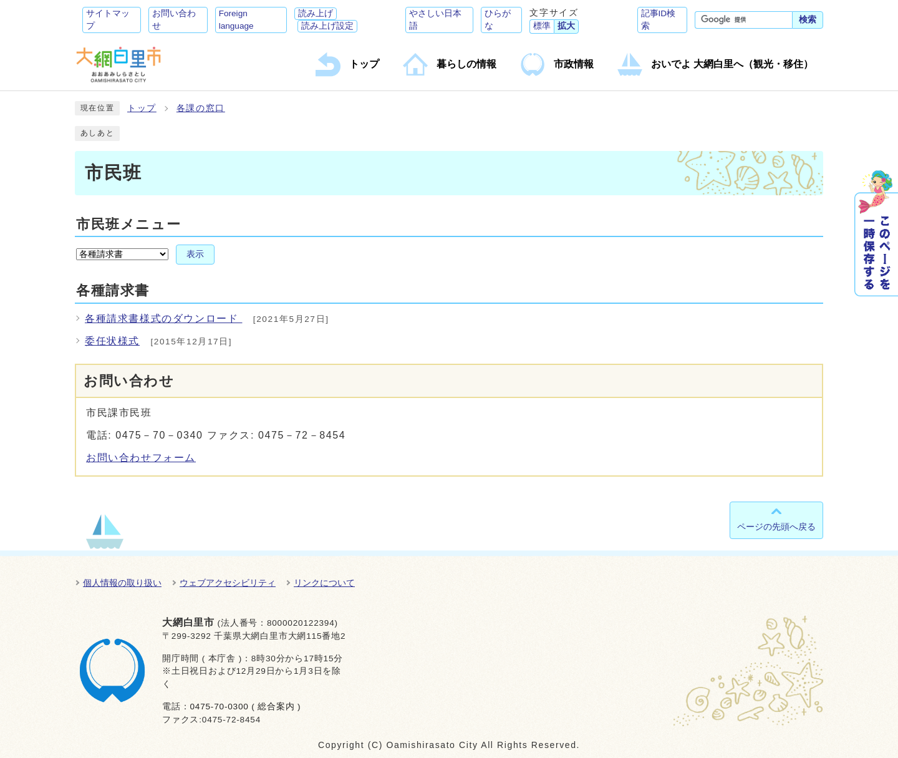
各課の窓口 (200, 108)
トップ (142, 108)
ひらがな (498, 20)
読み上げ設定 (327, 26)
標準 (542, 26)
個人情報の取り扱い (122, 583)
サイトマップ (108, 20)
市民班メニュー (128, 224)
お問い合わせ (174, 20)
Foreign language (236, 20)
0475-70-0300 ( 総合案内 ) (245, 706)
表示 (195, 254)
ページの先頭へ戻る (776, 527)
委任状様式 (112, 341)
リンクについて (324, 583)
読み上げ (315, 13)
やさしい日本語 (435, 20)
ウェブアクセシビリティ (228, 583)
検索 (807, 19)
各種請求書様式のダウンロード (163, 318)
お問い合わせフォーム (141, 457)
